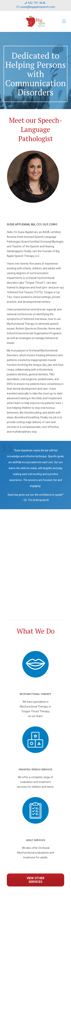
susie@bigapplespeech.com (37, 7)
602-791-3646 (36, 3)
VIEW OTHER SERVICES (35, 880)
